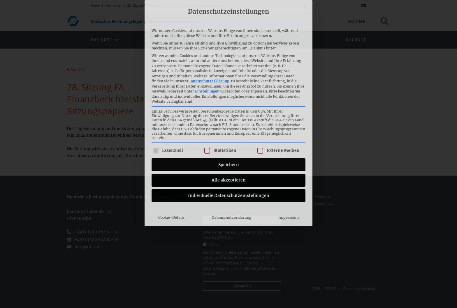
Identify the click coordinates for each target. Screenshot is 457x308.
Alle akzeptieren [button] (229, 118)
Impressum (288, 156)
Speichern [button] (228, 103)
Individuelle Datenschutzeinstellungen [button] (228, 133)
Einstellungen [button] (207, 29)
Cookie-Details (171, 156)
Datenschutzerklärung (209, 19)
